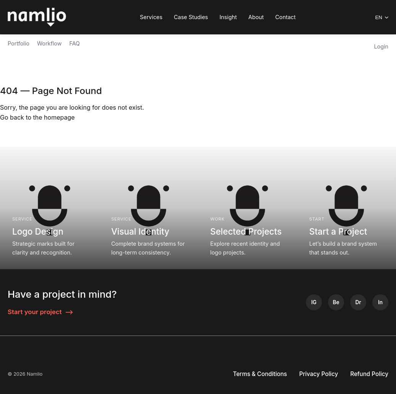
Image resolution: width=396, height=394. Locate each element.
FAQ (74, 43)
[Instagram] (314, 302)
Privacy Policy (318, 374)
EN (381, 17)
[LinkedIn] (380, 302)
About (256, 17)
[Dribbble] (358, 302)
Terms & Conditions (260, 374)
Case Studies (191, 17)
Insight (228, 17)
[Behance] (336, 302)
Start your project (40, 312)
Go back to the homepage (37, 117)
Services (151, 17)
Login (381, 46)
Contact (285, 17)
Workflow (49, 43)
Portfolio (18, 43)
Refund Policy (369, 374)
